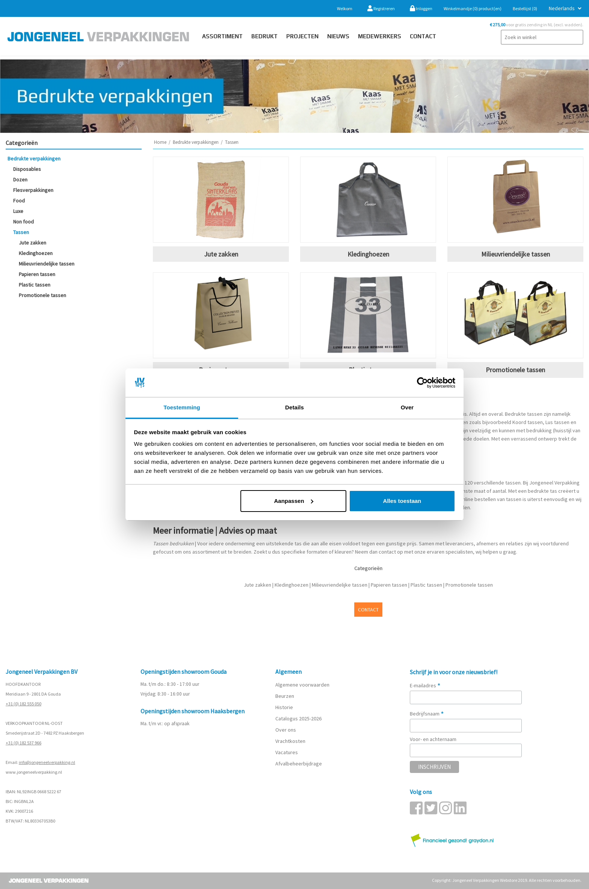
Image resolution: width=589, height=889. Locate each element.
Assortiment (222, 36)
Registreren (381, 8)
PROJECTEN (302, 36)
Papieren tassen (37, 274)
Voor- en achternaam (433, 739)
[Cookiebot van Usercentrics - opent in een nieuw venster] (422, 382)
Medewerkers (379, 36)
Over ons (285, 729)
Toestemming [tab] (181, 407)
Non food (23, 221)
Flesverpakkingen (33, 190)
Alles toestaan (402, 501)
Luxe (18, 211)
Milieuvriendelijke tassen (46, 263)
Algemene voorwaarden (302, 684)
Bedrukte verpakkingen (34, 158)
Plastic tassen (34, 284)
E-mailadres (425, 685)
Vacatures (287, 752)
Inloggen (421, 8)
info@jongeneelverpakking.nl (47, 762)
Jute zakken (32, 242)
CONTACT (368, 609)
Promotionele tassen (42, 295)
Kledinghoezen (36, 253)
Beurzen (284, 696)
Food (19, 200)
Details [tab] (294, 407)
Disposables (27, 169)
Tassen (21, 232)
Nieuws (338, 36)
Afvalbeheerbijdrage (299, 763)
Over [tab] (407, 407)
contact (423, 36)
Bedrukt (264, 36)
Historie (284, 707)
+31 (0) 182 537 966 (23, 743)
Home (160, 142)
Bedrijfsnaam (427, 713)
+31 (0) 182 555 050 (23, 703)
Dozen (20, 179)
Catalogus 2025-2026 (298, 718)
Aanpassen (293, 501)
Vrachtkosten (290, 741)
